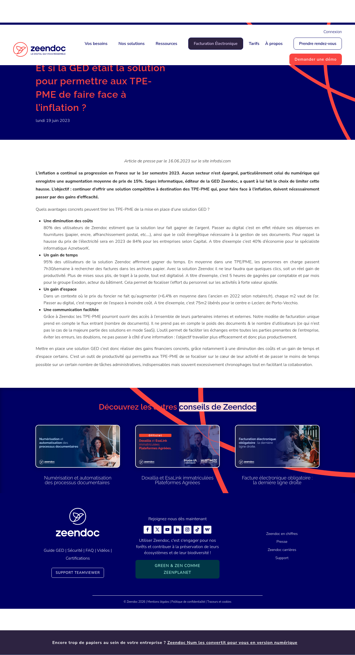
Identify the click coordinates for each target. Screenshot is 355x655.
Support (282, 604)
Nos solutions (131, 44)
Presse (82, 85)
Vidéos (103, 597)
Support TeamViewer (78, 619)
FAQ (90, 597)
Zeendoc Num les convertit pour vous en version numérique (232, 12)
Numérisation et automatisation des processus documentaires (77, 527)
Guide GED (54, 597)
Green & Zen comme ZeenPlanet (177, 616)
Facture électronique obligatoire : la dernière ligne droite (277, 527)
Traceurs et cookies (219, 648)
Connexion (332, 32)
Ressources (166, 44)
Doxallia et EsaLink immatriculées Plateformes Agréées (177, 527)
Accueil (42, 85)
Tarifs (254, 44)
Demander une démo (316, 59)
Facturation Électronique (215, 43)
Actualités (62, 85)
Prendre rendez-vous (317, 43)
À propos (274, 44)
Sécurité (74, 597)
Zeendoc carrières (282, 596)
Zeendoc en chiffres (282, 579)
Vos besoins (96, 44)
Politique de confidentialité (188, 648)
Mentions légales (158, 648)
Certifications (78, 605)
